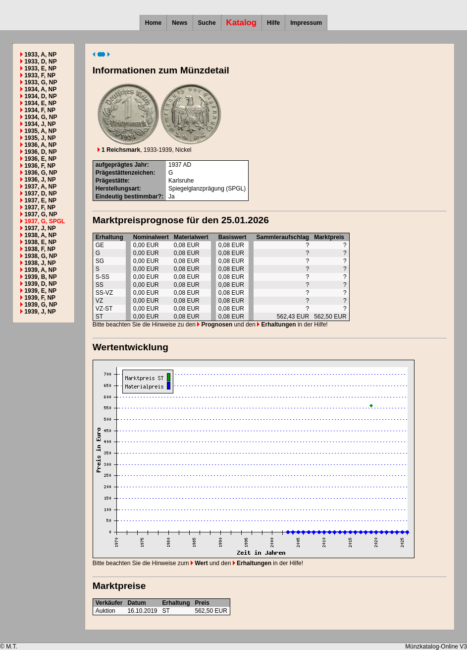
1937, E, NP (40, 200)
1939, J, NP (39, 311)
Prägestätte (112, 180)
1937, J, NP (39, 228)
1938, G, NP (40, 256)
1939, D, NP (40, 283)
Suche (207, 22)
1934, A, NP (40, 89)
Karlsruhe (181, 180)
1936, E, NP (40, 158)
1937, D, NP (40, 193)
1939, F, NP (39, 297)
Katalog (241, 22)
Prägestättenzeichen (125, 172)
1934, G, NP (40, 117)
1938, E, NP (40, 242)
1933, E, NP (40, 68)
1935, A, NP (40, 131)
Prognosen (214, 324)
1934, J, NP (39, 124)
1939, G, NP (40, 304)
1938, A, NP (40, 235)
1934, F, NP (39, 110)
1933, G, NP (40, 82)
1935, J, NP (39, 137)
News (179, 22)
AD (187, 164)
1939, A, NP (40, 269)
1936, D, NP (40, 151)
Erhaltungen (276, 324)
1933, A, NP (40, 54)
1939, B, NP (40, 276)
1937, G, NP (40, 214)
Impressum (306, 22)
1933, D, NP (40, 61)
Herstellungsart (117, 188)
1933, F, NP (39, 75)
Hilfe (273, 22)
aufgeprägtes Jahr (121, 164)
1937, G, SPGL (44, 221)
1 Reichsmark (119, 149)
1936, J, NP (39, 179)
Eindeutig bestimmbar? (128, 196)
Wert (199, 563)
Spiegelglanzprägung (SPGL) (207, 188)
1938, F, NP (39, 249)
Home (153, 22)
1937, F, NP (39, 207)
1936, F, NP (39, 165)
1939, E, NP (40, 290)
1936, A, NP (40, 144)
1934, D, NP (40, 96)
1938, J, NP (39, 263)
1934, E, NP (40, 103)
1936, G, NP (40, 172)
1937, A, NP (40, 186)
